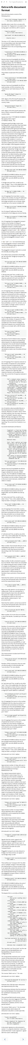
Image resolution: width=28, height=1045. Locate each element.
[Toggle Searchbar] (6, 2)
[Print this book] (26, 2)
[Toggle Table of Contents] (1, 2)
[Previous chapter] (4, 1039)
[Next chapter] (23, 1039)
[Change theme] (4, 2)
